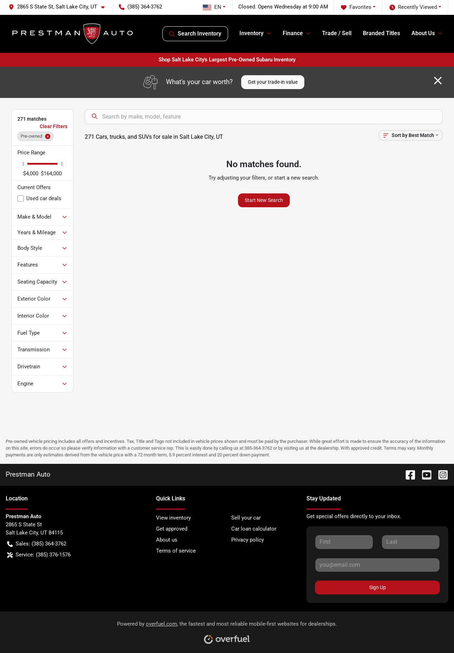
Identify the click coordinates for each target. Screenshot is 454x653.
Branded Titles (381, 33)
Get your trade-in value (273, 82)
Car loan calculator (253, 529)
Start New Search (264, 200)
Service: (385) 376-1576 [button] (39, 555)
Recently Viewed (413, 7)
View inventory (173, 518)
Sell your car (246, 518)
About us (166, 540)
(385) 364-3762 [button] (140, 7)
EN (212, 7)
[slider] (23, 164)
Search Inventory (195, 33)
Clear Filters (53, 126)
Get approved (171, 529)
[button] (59, 7)
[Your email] (377, 565)
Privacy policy (247, 540)
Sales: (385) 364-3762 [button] (36, 544)
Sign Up (377, 587)
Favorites (356, 7)
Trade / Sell (336, 33)
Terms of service (176, 551)
